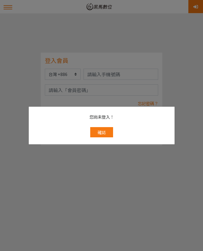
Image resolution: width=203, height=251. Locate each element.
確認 (102, 110)
